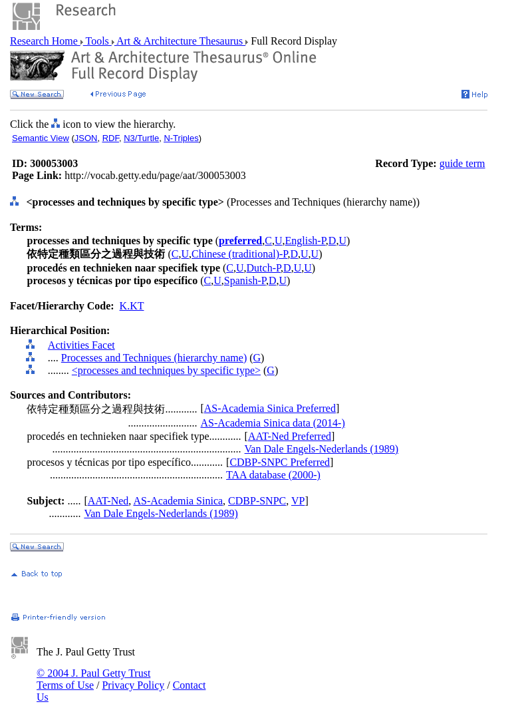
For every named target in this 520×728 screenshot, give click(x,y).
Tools (97, 41)
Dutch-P (264, 267)
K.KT (132, 305)
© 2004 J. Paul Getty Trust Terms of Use (93, 679)
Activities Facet (81, 345)
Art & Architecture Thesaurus (179, 41)
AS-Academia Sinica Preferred (270, 408)
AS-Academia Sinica (178, 500)
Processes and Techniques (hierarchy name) (154, 357)
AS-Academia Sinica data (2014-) (272, 423)
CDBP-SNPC (257, 500)
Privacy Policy (133, 685)
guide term (462, 163)
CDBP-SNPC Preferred (279, 462)
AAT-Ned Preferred (289, 436)
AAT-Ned (108, 500)
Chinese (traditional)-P (239, 254)
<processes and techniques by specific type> (166, 370)
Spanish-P (245, 280)
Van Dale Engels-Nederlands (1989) (321, 449)
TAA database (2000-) (273, 474)
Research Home (45, 41)
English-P (305, 240)
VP (298, 500)
